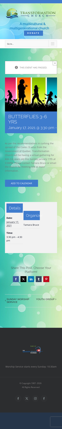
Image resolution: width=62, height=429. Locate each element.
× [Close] (55, 63)
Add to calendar (21, 183)
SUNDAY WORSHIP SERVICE (18, 300)
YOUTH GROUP (45, 299)
